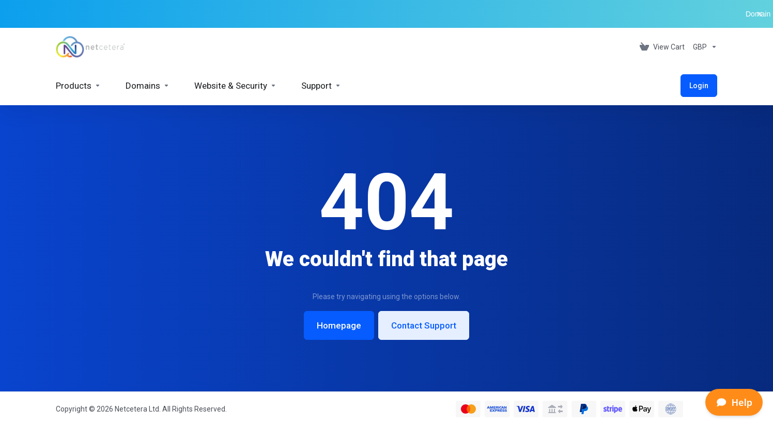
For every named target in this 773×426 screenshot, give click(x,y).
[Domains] (147, 85)
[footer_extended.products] (78, 85)
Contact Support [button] (423, 325)
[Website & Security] (235, 85)
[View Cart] (662, 47)
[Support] (321, 85)
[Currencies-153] (703, 47)
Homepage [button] (339, 325)
